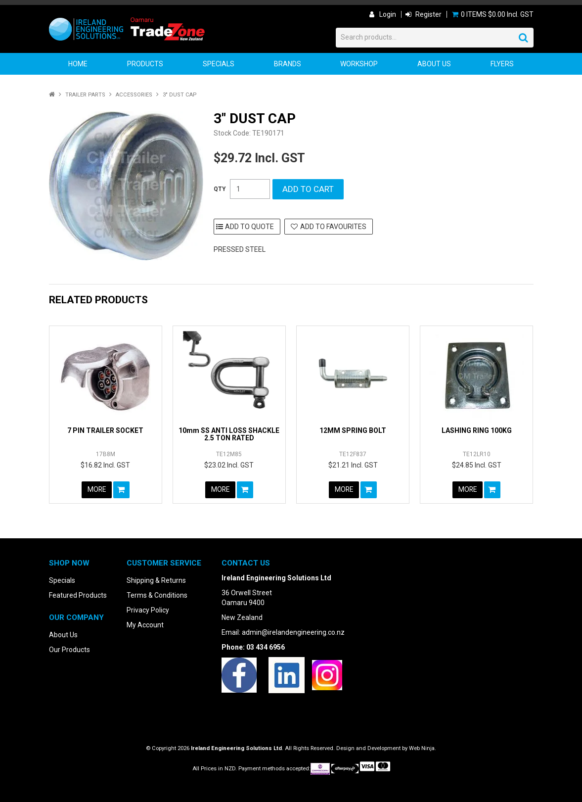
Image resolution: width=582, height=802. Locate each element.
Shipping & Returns (156, 580)
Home (78, 64)
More (96, 490)
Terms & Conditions (157, 595)
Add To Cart (122, 489)
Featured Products (78, 595)
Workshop (359, 64)
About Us (434, 64)
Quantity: (220, 189)
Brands (287, 64)
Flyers (502, 64)
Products (145, 64)
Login (387, 14)
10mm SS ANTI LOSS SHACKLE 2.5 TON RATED (229, 434)
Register (428, 14)
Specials (218, 64)
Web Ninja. (422, 748)
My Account (145, 625)
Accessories (134, 95)
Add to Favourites (333, 227)
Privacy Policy (148, 610)
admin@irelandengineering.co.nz (293, 632)
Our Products (69, 650)
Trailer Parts (85, 95)
